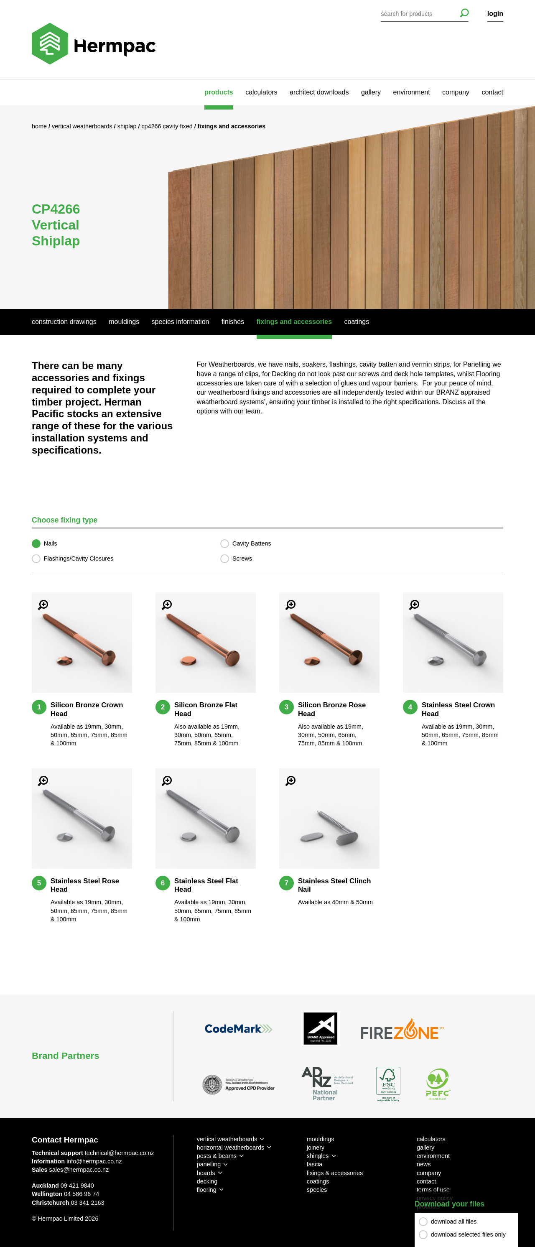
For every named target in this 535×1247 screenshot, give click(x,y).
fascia (315, 1164)
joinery (315, 1147)
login (495, 13)
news (424, 1164)
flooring (207, 1189)
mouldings (320, 1139)
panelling (209, 1164)
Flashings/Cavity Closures (78, 558)
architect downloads (319, 92)
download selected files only (468, 1235)
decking (207, 1181)
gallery (371, 92)
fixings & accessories (335, 1173)
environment (411, 92)
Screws (242, 558)
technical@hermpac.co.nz (119, 1153)
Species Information (180, 321)
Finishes (233, 321)
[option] (267, 207)
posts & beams (217, 1156)
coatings (318, 1181)
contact (492, 92)
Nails (50, 543)
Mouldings (124, 321)
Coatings (356, 321)
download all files (454, 1222)
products (218, 92)
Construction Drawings (64, 321)
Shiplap (127, 126)
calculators (261, 92)
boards (206, 1173)
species (317, 1189)
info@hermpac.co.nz (94, 1161)
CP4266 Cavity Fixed (167, 126)
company (455, 92)
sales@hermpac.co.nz (79, 1169)
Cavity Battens (251, 543)
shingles (318, 1156)
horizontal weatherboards (231, 1147)
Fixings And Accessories (294, 321)
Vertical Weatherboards (83, 126)
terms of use (433, 1189)
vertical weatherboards (227, 1139)
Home (40, 126)
